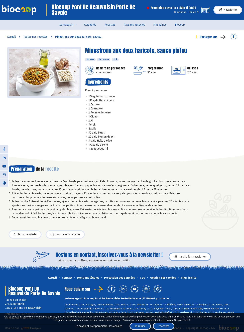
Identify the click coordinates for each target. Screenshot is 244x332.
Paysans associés (134, 24)
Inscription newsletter (190, 256)
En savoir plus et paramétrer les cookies (98, 326)
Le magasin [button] (66, 24)
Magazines (160, 24)
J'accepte (163, 326)
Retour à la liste (25, 234)
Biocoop (180, 24)
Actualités (90, 24)
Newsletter (227, 10)
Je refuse (140, 326)
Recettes (109, 24)
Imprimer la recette (65, 234)
